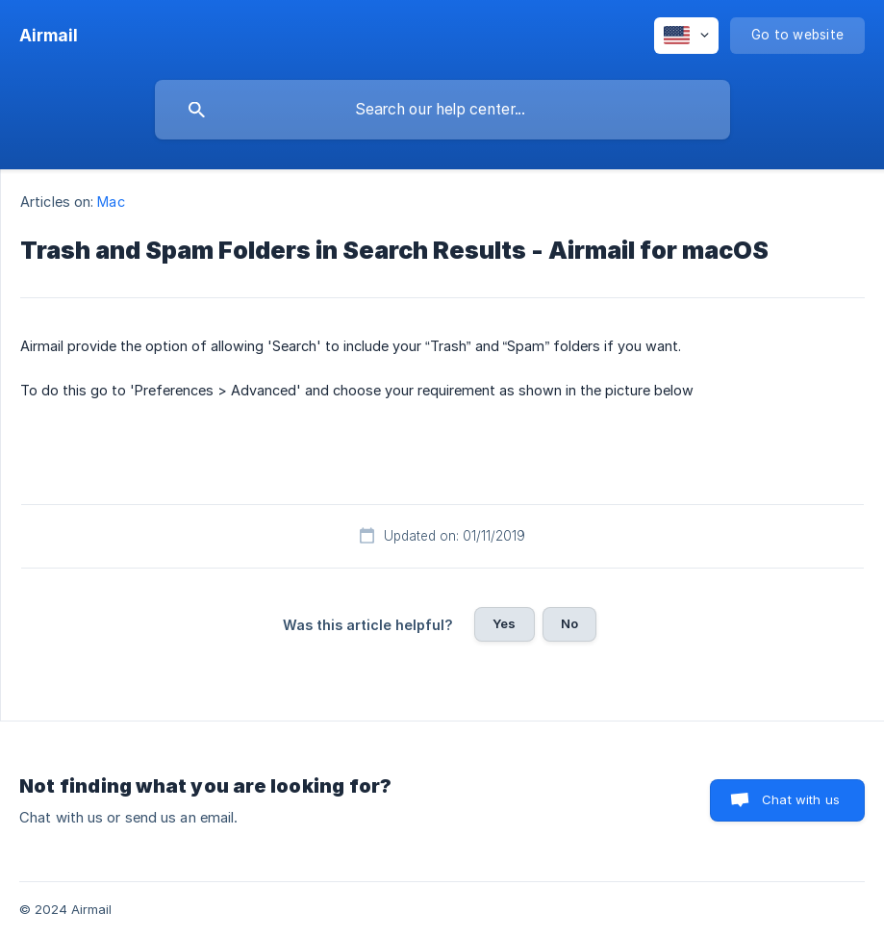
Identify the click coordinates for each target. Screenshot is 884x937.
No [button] (569, 623)
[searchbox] (442, 109)
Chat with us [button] (801, 799)
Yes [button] (504, 623)
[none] (48, 35)
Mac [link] (110, 201)
